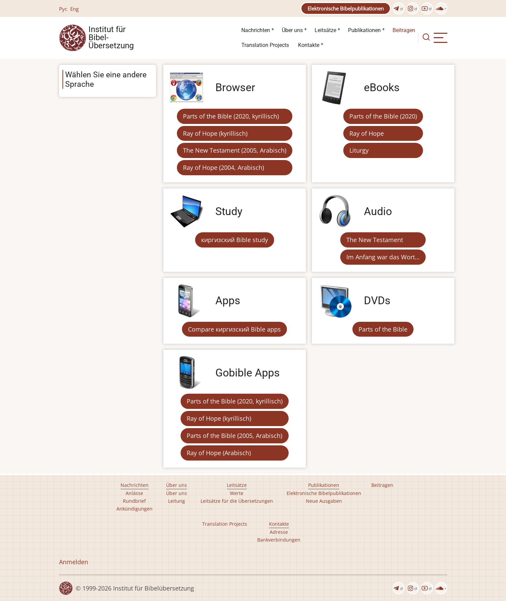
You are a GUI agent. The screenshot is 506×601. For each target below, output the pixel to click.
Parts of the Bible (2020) (383, 116)
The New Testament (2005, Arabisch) (234, 150)
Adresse (279, 532)
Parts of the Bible (382, 329)
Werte (236, 493)
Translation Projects (265, 45)
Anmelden (73, 562)
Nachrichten (255, 30)
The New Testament (374, 240)
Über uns (292, 30)
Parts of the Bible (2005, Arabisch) (234, 436)
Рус (63, 8)
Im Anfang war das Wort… (383, 257)
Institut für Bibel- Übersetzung (111, 38)
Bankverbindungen (278, 540)
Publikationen (364, 30)
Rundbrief (134, 501)
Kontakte (308, 45)
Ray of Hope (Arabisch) (219, 453)
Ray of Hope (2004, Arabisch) (223, 167)
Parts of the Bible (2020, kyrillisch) (231, 116)
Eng (74, 8)
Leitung (176, 501)
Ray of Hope (366, 133)
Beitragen (404, 30)
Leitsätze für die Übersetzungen (237, 501)
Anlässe (134, 493)
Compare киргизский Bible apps (234, 329)
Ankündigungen (134, 508)
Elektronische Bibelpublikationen (346, 8)
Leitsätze (325, 30)
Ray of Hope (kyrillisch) (215, 133)
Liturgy (359, 150)
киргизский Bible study (234, 240)
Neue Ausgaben (324, 501)
